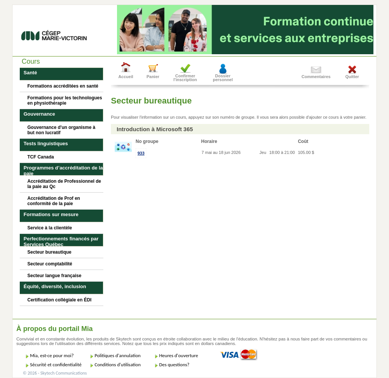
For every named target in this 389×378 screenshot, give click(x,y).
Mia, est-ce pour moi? (52, 355)
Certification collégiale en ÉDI (59, 300)
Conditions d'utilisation (118, 364)
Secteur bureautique (49, 252)
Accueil (125, 76)
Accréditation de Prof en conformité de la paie (53, 201)
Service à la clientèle (49, 228)
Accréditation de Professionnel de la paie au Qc (64, 184)
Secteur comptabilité (49, 264)
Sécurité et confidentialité (56, 364)
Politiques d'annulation (118, 355)
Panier (153, 76)
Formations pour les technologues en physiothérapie (64, 100)
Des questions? (174, 364)
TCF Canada (40, 157)
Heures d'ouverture (178, 355)
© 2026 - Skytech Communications (55, 373)
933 (141, 153)
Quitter (352, 76)
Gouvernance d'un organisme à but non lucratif (61, 130)
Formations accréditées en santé (62, 86)
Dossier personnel (223, 78)
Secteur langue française (54, 275)
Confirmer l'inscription (185, 78)
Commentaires (316, 76)
